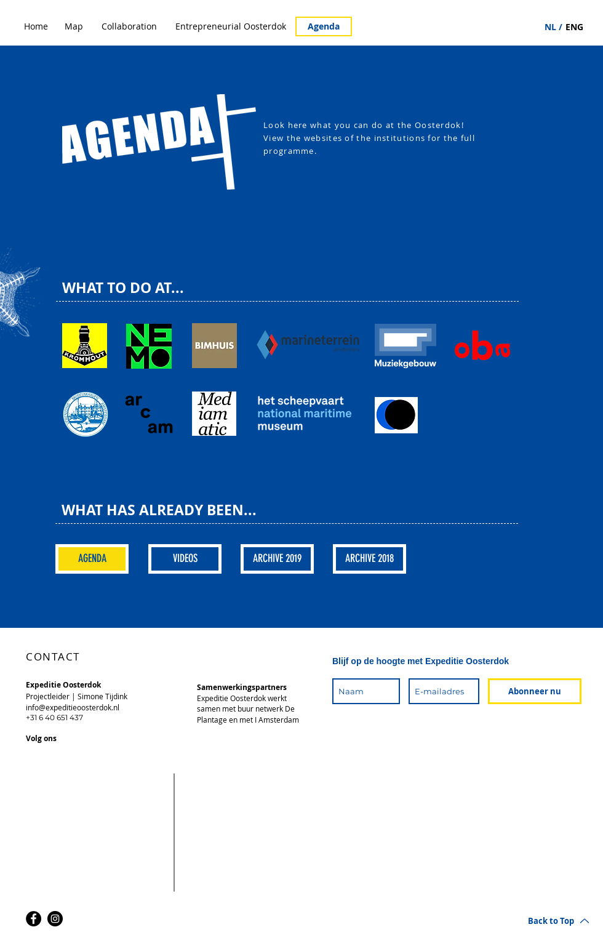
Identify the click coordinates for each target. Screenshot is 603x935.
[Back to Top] (558, 920)
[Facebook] (33, 918)
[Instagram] (55, 918)
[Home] (36, 26)
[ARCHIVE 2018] (369, 559)
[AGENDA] (92, 559)
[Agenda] (323, 26)
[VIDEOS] (185, 559)
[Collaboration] (129, 26)
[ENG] (574, 27)
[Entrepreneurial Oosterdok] (230, 26)
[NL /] (553, 27)
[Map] (74, 26)
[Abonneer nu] (534, 691)
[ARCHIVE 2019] (277, 559)
